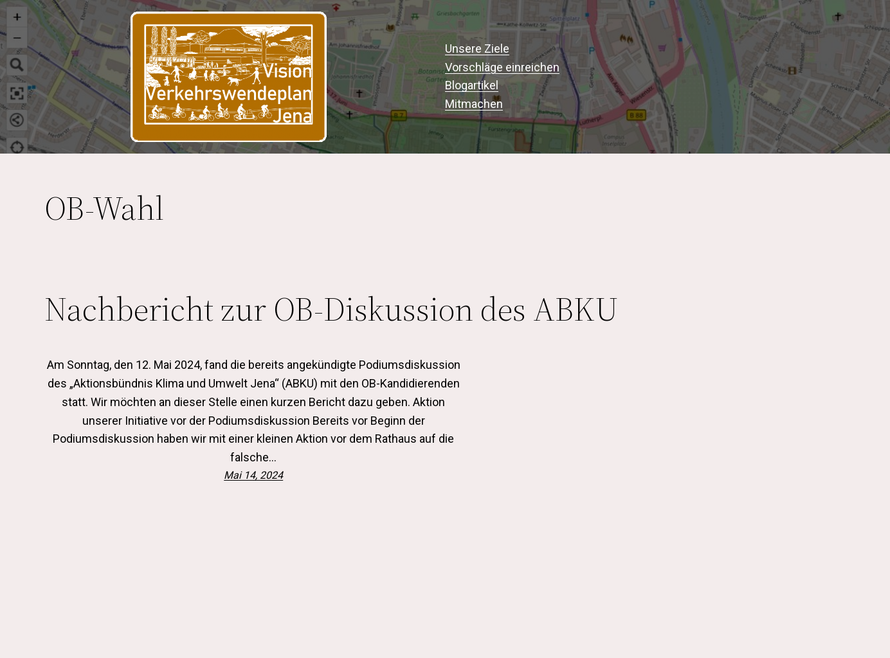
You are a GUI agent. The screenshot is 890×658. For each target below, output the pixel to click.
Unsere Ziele (477, 48)
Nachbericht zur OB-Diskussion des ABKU (331, 309)
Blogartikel (471, 85)
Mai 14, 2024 (253, 475)
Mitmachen (474, 104)
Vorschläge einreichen (502, 67)
